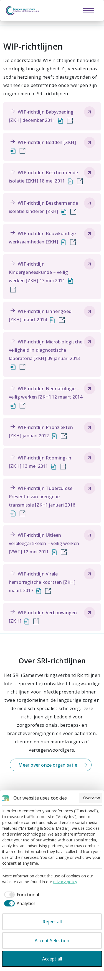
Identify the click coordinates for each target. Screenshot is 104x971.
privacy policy (65, 881)
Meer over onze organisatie (47, 765)
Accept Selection (52, 940)
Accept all (52, 959)
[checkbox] (20, 894)
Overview (91, 797)
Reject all (52, 922)
